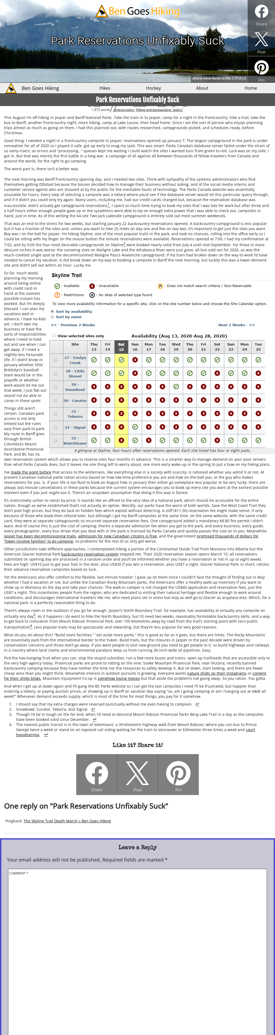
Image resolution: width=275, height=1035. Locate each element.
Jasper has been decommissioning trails (40, 536)
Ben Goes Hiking (40, 88)
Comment (18, 873)
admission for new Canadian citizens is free (117, 536)
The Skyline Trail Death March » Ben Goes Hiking (67, 820)
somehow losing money (119, 678)
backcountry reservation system (89, 554)
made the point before (31, 472)
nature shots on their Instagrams (217, 673)
